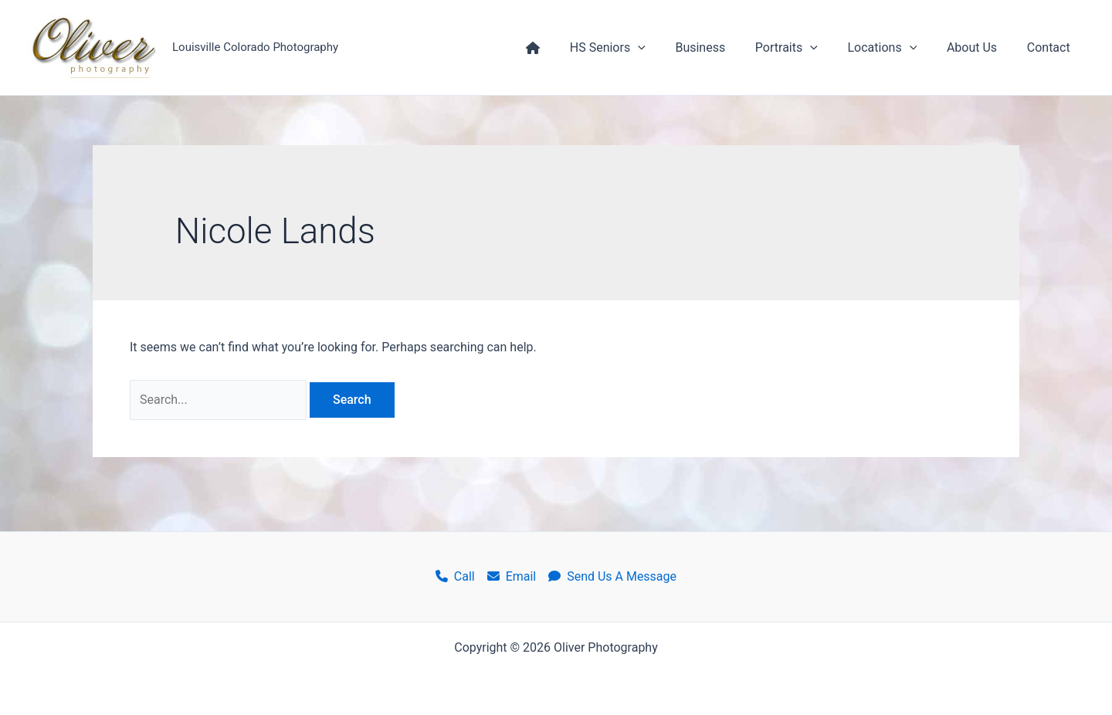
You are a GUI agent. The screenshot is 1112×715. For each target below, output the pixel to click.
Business (723, 47)
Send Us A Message (612, 576)
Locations (895, 48)
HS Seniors (635, 48)
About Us (979, 47)
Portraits (804, 48)
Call (455, 576)
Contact (1051, 47)
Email (512, 576)
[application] (666, 48)
